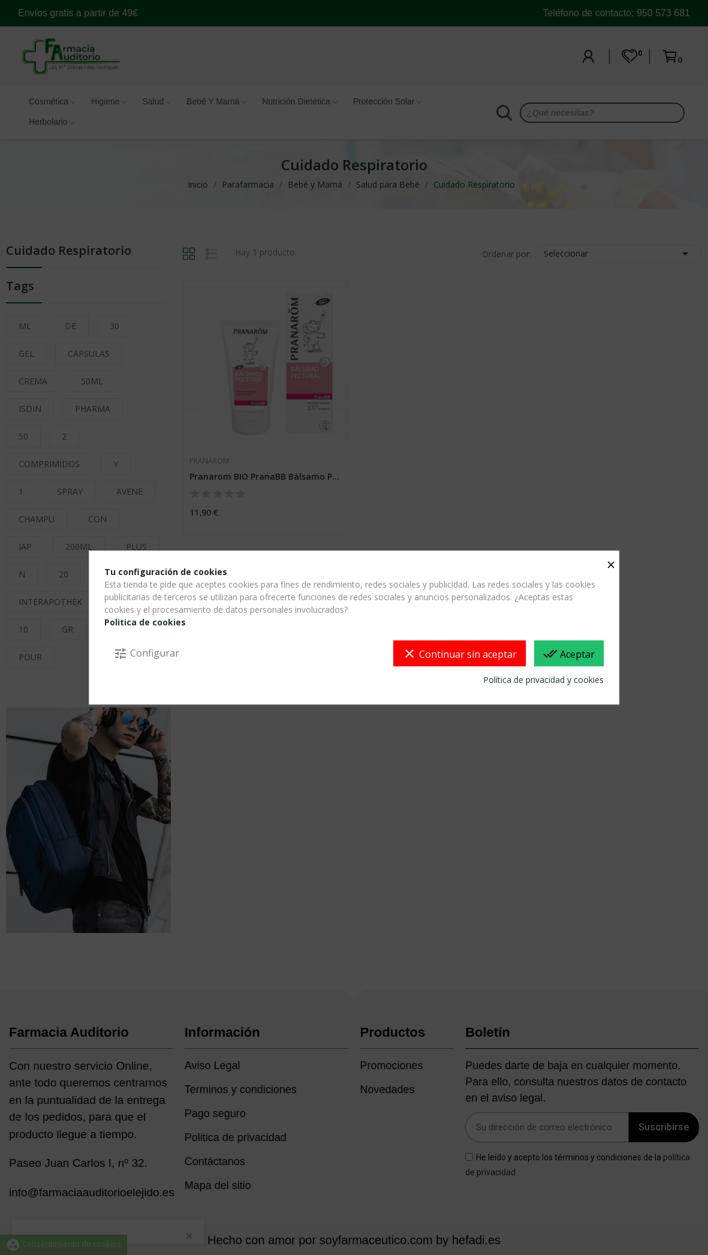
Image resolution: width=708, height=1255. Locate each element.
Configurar (146, 653)
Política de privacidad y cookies (543, 679)
